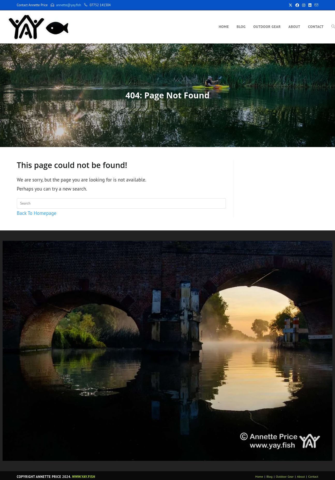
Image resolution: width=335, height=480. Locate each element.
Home (259, 476)
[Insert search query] (121, 203)
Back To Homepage (36, 213)
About (301, 476)
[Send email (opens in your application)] (315, 5)
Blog (269, 476)
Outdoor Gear (285, 476)
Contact (313, 476)
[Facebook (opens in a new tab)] (297, 5)
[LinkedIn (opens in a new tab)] (310, 5)
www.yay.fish (83, 477)
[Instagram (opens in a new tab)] (304, 5)
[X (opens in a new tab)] (290, 5)
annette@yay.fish (68, 5)
